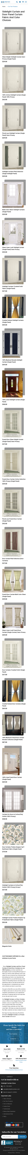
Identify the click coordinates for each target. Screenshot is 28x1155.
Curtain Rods (6, 1106)
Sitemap (18, 1152)
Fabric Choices (7, 1098)
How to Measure (7, 1103)
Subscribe (22, 1136)
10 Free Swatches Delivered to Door (14, 1070)
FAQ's (4, 1116)
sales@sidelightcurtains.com (11, 1089)
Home (3, 6)
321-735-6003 (7, 1086)
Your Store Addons (20, 1150)
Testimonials (6, 1109)
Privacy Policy (11, 1152)
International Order (8, 1114)
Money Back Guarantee (9, 1111)
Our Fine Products (8, 1101)
